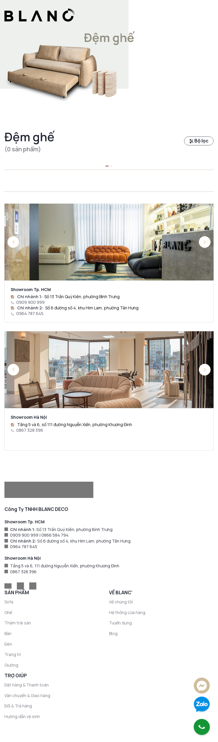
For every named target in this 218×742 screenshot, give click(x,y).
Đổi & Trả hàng (18, 706)
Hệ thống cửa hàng (127, 612)
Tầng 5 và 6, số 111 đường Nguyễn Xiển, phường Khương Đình (74, 424)
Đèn (8, 644)
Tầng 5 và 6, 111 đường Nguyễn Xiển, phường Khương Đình (64, 566)
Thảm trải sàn (17, 623)
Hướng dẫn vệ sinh (22, 716)
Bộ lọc (199, 140)
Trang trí (12, 654)
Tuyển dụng (120, 623)
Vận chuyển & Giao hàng (27, 695)
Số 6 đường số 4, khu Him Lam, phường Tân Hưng (92, 308)
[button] (205, 242)
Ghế (8, 612)
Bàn (8, 633)
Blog (113, 633)
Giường (11, 665)
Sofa (8, 602)
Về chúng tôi (121, 602)
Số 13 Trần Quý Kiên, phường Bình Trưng (82, 296)
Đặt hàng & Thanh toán (26, 685)
